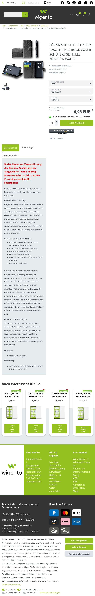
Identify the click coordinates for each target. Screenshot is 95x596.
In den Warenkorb (76, 123)
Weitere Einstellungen (50, 592)
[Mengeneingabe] (52, 123)
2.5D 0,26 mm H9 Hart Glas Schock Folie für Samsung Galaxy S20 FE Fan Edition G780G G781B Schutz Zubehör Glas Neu (59, 395)
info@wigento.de (32, 3)
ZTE (21, 26)
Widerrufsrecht (81, 458)
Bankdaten (54, 481)
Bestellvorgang (57, 468)
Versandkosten (54, 110)
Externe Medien (13, 592)
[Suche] (25, 14)
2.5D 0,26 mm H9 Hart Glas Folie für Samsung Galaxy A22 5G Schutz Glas (12, 395)
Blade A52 (44, 26)
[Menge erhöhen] (56, 121)
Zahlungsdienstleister (32, 589)
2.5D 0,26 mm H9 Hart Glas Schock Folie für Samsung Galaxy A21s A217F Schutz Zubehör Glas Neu (35, 395)
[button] (71, 132)
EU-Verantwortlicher (10, 154)
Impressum (79, 468)
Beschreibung (10, 147)
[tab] (10, 147)
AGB (75, 478)
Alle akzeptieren (79, 540)
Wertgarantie (32, 465)
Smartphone (13, 26)
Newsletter (55, 471)
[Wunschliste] (77, 15)
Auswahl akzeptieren (79, 554)
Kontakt (53, 484)
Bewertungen (28, 147)
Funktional (32, 592)
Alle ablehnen (79, 547)
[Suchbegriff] (13, 14)
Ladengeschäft (33, 481)
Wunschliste (56, 138)
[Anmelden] (89, 15)
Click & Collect (33, 478)
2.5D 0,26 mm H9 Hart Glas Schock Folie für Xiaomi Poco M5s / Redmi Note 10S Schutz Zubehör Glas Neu (83, 395)
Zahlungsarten (33, 475)
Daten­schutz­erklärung (11, 584)
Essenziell (10, 589)
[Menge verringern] (56, 124)
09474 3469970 (10, 3)
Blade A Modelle (32, 26)
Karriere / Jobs (33, 468)
